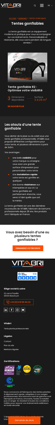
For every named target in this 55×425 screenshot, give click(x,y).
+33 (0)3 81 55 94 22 (18, 302)
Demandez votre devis (28, 248)
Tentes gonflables (21, 78)
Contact (7, 341)
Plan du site (9, 345)
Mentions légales (11, 349)
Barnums (22, 18)
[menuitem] (50, 5)
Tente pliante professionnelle (16, 329)
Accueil (12, 18)
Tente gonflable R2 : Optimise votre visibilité (25, 88)
